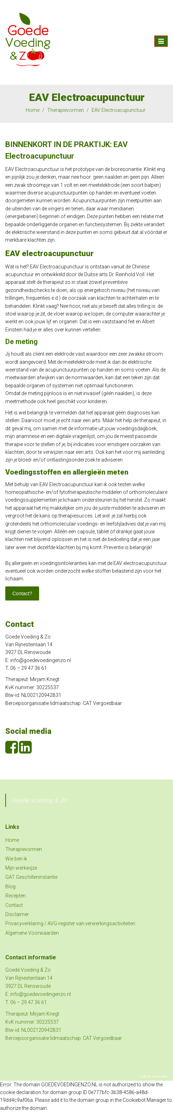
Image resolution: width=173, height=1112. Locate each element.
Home (32, 110)
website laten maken (154, 1076)
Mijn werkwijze (21, 868)
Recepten (15, 895)
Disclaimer (17, 914)
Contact (14, 905)
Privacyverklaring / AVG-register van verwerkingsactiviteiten (70, 923)
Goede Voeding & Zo (39, 800)
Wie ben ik (16, 859)
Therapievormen (65, 110)
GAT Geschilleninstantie (31, 877)
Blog (10, 886)
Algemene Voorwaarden (32, 933)
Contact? (22, 593)
